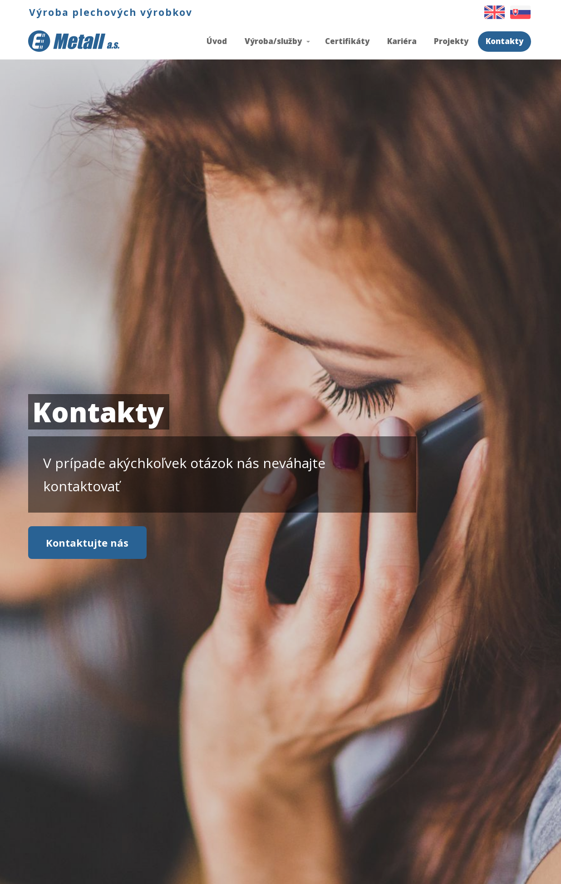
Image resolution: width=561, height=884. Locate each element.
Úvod (217, 41)
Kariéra (402, 41)
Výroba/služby (273, 41)
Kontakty (504, 41)
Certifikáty (347, 41)
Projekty (451, 41)
